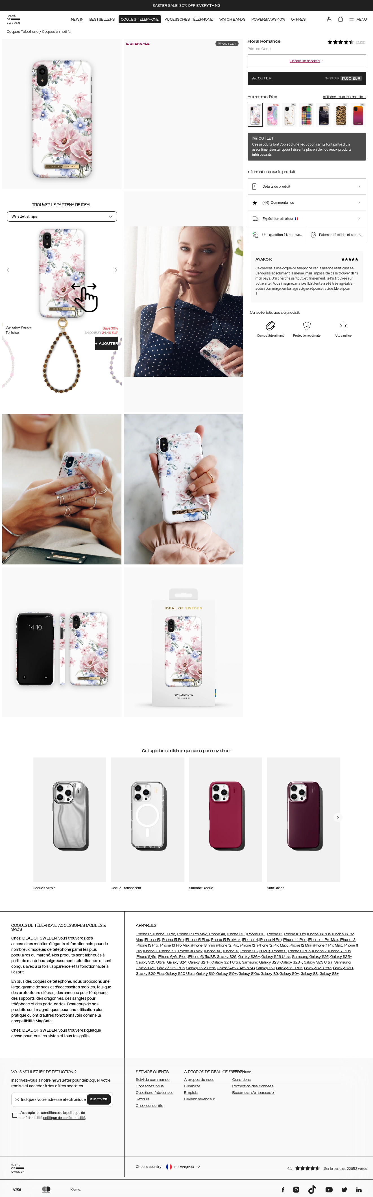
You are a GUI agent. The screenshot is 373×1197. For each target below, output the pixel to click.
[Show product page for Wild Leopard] (340, 115)
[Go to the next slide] (116, 269)
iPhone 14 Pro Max (323, 940)
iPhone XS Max (189, 951)
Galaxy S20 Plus (150, 974)
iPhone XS (167, 951)
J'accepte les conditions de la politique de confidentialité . (52, 1115)
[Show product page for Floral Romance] (255, 115)
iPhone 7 (319, 951)
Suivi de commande (152, 1080)
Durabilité (192, 1086)
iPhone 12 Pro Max (271, 945)
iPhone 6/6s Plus (172, 957)
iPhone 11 (150, 951)
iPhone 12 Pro (227, 945)
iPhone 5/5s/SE (201, 957)
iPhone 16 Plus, (319, 934)
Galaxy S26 (226, 957)
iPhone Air (216, 934)
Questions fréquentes (154, 1093)
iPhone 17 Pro (163, 934)
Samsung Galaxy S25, (311, 957)
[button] (325, 1168)
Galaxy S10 (205, 974)
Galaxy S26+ (249, 957)
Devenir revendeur (199, 1099)
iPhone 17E (236, 934)
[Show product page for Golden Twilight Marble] (323, 115)
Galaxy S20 (343, 968)
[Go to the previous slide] (8, 269)
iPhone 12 (247, 945)
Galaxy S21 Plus (289, 968)
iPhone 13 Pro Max (174, 945)
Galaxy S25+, (341, 957)
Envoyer (98, 1099)
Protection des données (253, 1086)
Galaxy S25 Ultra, (150, 962)
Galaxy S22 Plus (171, 968)
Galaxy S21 (265, 968)
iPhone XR (213, 951)
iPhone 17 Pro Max (192, 934)
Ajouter (106, 344)
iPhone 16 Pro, (295, 934)
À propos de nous (199, 1080)
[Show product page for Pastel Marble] (272, 115)
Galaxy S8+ (329, 974)
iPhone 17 (143, 934)
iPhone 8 (278, 951)
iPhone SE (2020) (255, 951)
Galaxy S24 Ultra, (226, 962)
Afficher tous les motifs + (344, 97)
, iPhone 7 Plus (339, 951)
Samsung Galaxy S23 (260, 962)
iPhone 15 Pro (173, 940)
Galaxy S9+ (289, 974)
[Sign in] (329, 19)
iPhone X (230, 951)
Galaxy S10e (249, 974)
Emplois (191, 1093)
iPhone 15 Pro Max (226, 940)
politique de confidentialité (64, 1117)
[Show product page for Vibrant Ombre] (358, 115)
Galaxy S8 (309, 974)
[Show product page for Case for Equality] (306, 115)
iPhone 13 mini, (203, 945)
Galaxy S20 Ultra (180, 974)
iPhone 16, (275, 934)
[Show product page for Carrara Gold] (289, 115)
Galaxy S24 (177, 962)
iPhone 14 (250, 940)
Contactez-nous (150, 1086)
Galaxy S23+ (291, 962)
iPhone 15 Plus (197, 940)
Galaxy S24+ (199, 962)
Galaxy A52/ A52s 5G (236, 968)
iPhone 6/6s (146, 957)
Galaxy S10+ (226, 974)
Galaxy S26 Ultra (275, 957)
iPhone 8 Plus (299, 951)
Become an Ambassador (253, 1093)
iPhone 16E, (256, 934)
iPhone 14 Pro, (270, 940)
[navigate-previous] (338, 817)
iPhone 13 (347, 940)
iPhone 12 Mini (300, 945)
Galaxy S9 (269, 974)
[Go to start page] (13, 19)
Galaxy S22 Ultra (200, 968)
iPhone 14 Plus (295, 940)
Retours (142, 1099)
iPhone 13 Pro (147, 945)
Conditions (241, 1080)
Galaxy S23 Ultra (318, 962)
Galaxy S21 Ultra (317, 968)
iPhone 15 (152, 940)
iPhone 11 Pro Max (327, 945)
